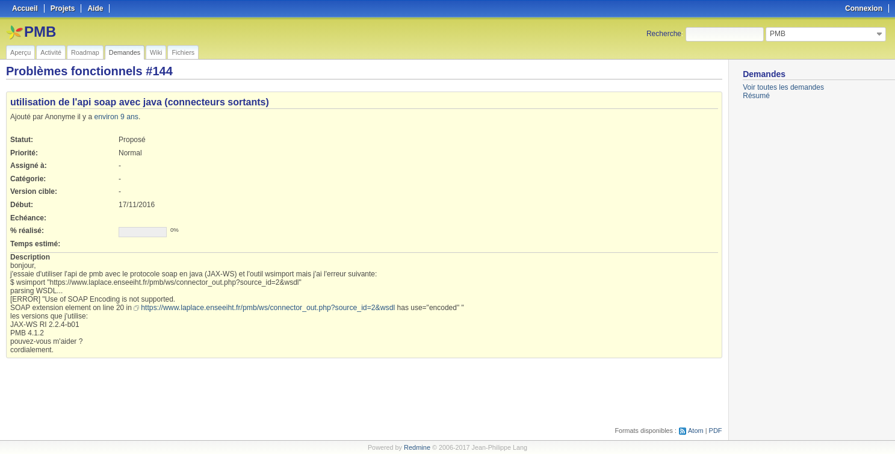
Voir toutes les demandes (783, 87)
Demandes (124, 52)
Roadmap (85, 52)
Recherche (663, 34)
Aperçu (20, 52)
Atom (696, 430)
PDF (715, 430)
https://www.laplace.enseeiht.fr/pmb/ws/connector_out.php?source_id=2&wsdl (265, 307)
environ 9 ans (115, 117)
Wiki (156, 52)
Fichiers (183, 52)
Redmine (417, 447)
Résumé (756, 96)
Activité (50, 52)
